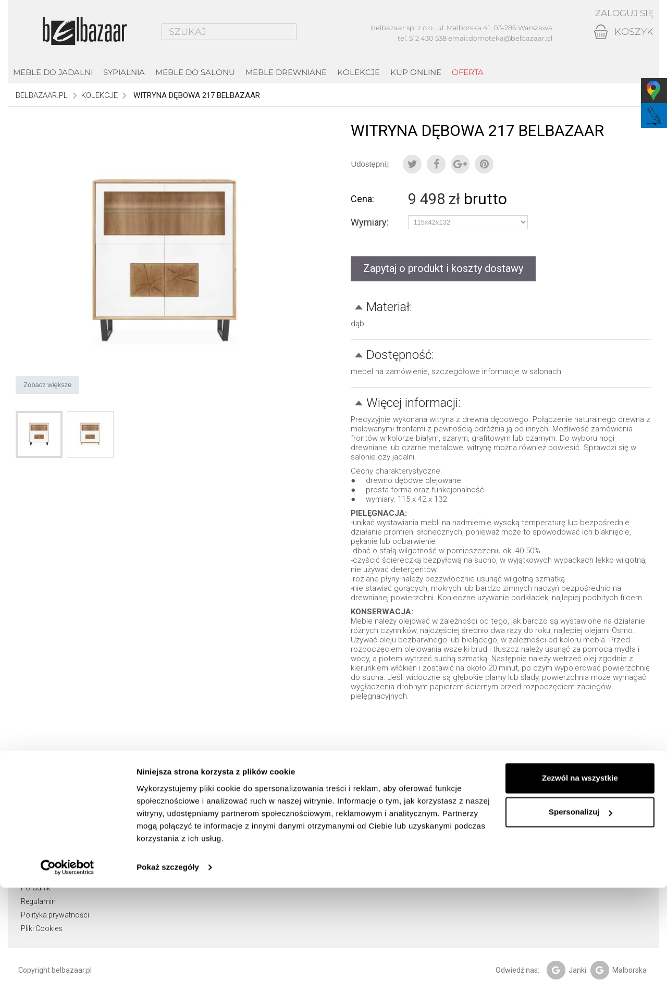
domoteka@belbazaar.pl (510, 38)
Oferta (468, 72)
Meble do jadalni (53, 72)
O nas (30, 820)
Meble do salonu (195, 72)
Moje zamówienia (194, 806)
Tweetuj (412, 164)
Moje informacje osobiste (207, 847)
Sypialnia (124, 72)
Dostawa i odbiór (49, 833)
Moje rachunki (188, 820)
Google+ (460, 164)
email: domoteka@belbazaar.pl (358, 847)
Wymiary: (371, 222)
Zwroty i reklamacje (53, 847)
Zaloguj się (621, 13)
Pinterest (484, 164)
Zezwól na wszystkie (580, 882)
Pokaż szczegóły (168, 971)
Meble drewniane (286, 72)
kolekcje (358, 72)
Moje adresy (185, 833)
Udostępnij (436, 164)
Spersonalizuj (580, 916)
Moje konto (188, 777)
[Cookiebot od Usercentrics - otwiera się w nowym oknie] (67, 971)
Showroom (40, 806)
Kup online (415, 72)
